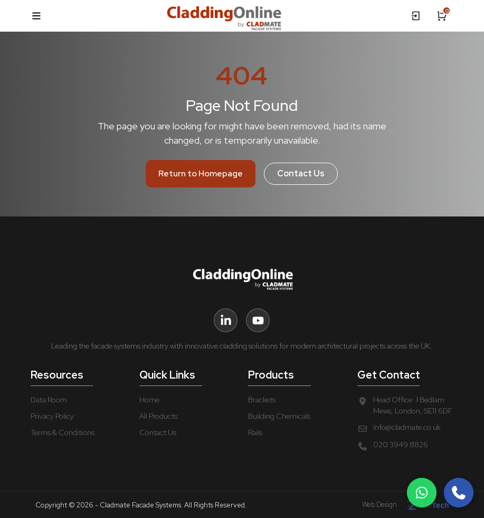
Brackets (262, 399)
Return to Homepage (200, 173)
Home (149, 399)
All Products (158, 416)
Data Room (49, 399)
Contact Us (301, 173)
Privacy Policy (52, 416)
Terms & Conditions (62, 432)
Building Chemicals (279, 416)
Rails (255, 432)
